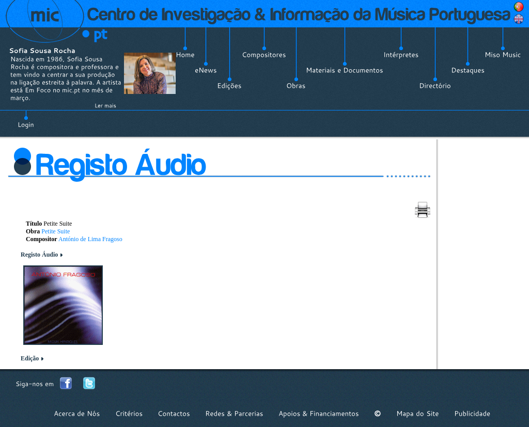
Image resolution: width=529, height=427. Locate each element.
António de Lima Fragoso (90, 239)
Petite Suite (55, 231)
